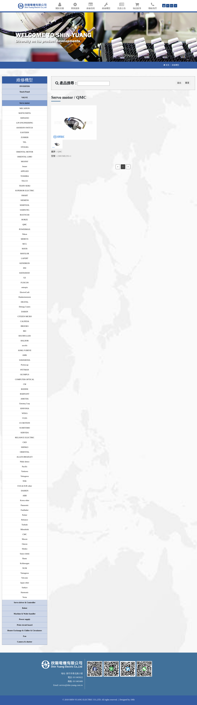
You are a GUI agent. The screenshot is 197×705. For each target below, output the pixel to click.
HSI (24, 268)
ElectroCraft (24, 292)
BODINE (24, 389)
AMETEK (25, 399)
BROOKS (25, 326)
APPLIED (25, 171)
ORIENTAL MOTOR (24, 152)
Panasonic (25, 505)
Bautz (24, 558)
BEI (24, 331)
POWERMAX (24, 229)
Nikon (24, 234)
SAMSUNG (24, 210)
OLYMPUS (24, 374)
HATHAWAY (24, 273)
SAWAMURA (24, 360)
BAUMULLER (25, 336)
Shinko (24, 549)
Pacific (24, 467)
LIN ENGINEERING (24, 123)
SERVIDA (24, 433)
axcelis (24, 345)
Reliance (24, 520)
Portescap (24, 365)
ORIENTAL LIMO (24, 157)
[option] (74, 122)
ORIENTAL (24, 452)
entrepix (24, 287)
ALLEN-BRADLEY (25, 457)
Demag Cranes (24, 307)
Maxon (24, 539)
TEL (24, 142)
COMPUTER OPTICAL (24, 379)
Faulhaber (24, 510)
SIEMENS (24, 200)
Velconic (24, 578)
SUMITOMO (24, 428)
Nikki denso (24, 462)
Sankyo (25, 587)
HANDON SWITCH (25, 128)
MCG (24, 244)
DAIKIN (24, 312)
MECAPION (25, 108)
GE (24, 278)
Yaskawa (24, 471)
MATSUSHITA (25, 113)
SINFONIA (24, 408)
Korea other (24, 500)
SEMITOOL (25, 205)
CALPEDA (24, 321)
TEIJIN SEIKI (24, 186)
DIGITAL (24, 302)
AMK (24, 355)
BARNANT (24, 394)
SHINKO (24, 447)
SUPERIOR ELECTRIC (24, 191)
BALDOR (25, 341)
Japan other (24, 583)
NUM (24, 568)
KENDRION (25, 263)
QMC (24, 224)
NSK (25, 481)
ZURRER (24, 137)
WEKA (25, 413)
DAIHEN (24, 491)
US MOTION (24, 423)
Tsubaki (25, 525)
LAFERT (24, 258)
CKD (25, 442)
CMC (24, 534)
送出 (179, 83)
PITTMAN (24, 370)
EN (172, 6)
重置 (187, 83)
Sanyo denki (25, 554)
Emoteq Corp (24, 404)
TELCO (25, 181)
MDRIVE (24, 239)
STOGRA (24, 147)
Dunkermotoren (25, 297)
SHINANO (24, 118)
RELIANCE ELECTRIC (24, 437)
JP (175, 6)
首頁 (166, 65)
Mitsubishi (24, 529)
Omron (24, 544)
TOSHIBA (24, 176)
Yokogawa (24, 476)
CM (24, 384)
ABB (25, 496)
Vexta (24, 597)
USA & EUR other (24, 486)
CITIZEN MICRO (24, 316)
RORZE (24, 220)
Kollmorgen (24, 563)
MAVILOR (24, 254)
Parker (24, 515)
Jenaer (24, 166)
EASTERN (24, 132)
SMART (24, 195)
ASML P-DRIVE (24, 350)
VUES (24, 418)
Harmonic (24, 592)
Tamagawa (24, 573)
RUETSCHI (24, 215)
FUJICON (25, 283)
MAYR (24, 249)
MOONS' (24, 161)
